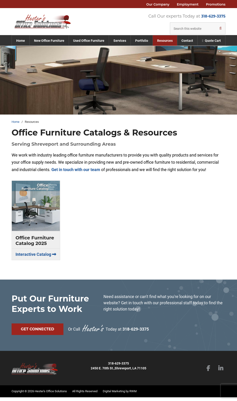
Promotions (215, 4)
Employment (188, 4)
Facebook (208, 372)
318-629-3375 (213, 16)
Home (15, 127)
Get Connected (37, 334)
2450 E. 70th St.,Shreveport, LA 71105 (118, 372)
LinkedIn (220, 372)
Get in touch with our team (75, 175)
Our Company (157, 4)
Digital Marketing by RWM (120, 394)
